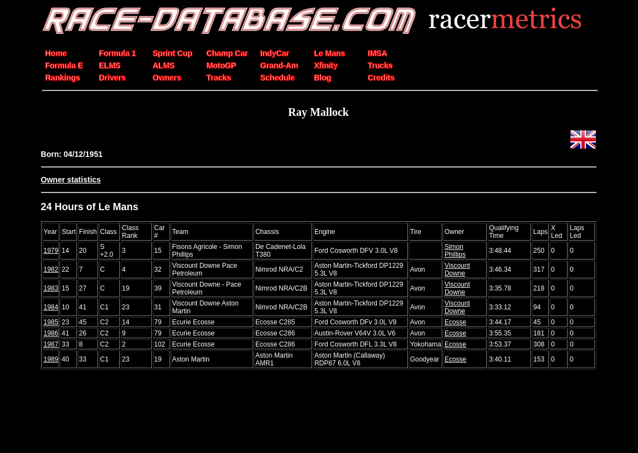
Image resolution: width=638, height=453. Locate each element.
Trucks (380, 65)
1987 (51, 344)
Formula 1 (117, 53)
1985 (51, 322)
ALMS (164, 65)
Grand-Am (279, 65)
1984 (51, 307)
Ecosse (455, 322)
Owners (167, 77)
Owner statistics (71, 179)
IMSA (377, 53)
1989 (51, 359)
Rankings (62, 77)
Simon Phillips (455, 250)
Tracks (219, 77)
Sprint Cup (173, 53)
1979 (51, 251)
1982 (51, 269)
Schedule (278, 77)
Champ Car (227, 53)
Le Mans (329, 53)
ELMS (110, 65)
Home (56, 53)
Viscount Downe (457, 269)
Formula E (64, 65)
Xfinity (326, 65)
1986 (51, 333)
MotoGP (222, 65)
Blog (322, 77)
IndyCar (275, 53)
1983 (51, 288)
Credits (381, 77)
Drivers (112, 77)
